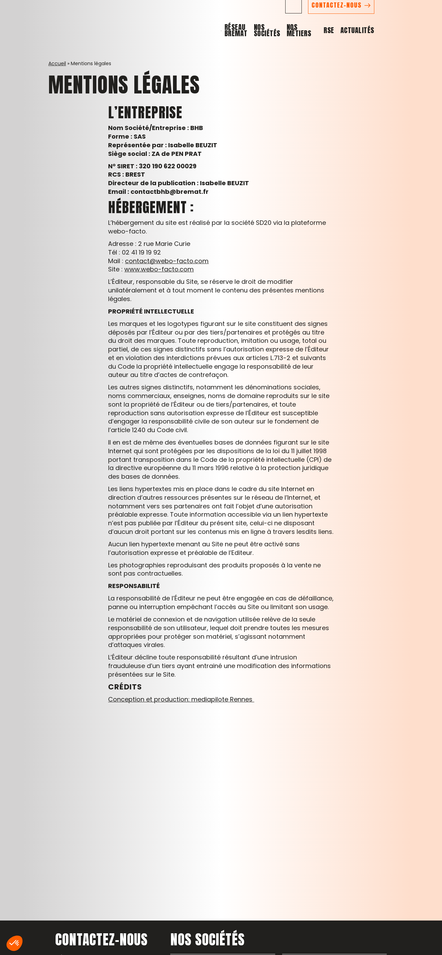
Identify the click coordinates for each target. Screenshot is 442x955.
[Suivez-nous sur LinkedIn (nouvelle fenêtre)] (350, 17)
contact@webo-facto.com (167, 261)
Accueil (57, 63)
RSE (386, 41)
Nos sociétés (304, 41)
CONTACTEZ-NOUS (393, 17)
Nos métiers (349, 41)
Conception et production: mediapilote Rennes (181, 699)
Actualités (414, 41)
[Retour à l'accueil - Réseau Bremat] (32, 25)
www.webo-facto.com (159, 269)
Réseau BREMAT (256, 41)
